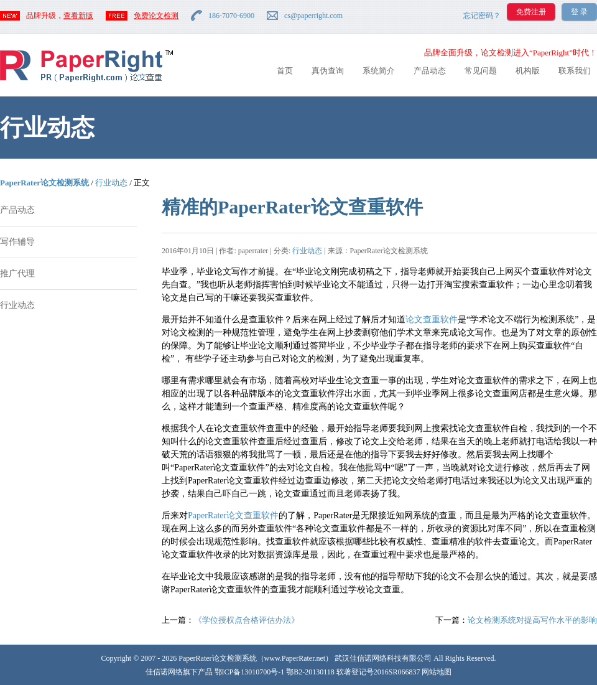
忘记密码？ (482, 15)
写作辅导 (17, 241)
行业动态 (111, 182)
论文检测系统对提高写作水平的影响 (532, 620)
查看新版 (78, 15)
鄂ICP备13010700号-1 (250, 672)
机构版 (528, 70)
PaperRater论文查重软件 (233, 515)
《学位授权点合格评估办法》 (246, 620)
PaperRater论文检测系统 (44, 182)
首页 (285, 70)
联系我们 (574, 70)
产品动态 (430, 70)
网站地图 (436, 672)
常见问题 (481, 70)
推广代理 (17, 273)
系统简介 (379, 70)
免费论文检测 (156, 15)
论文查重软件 (431, 319)
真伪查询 (328, 70)
